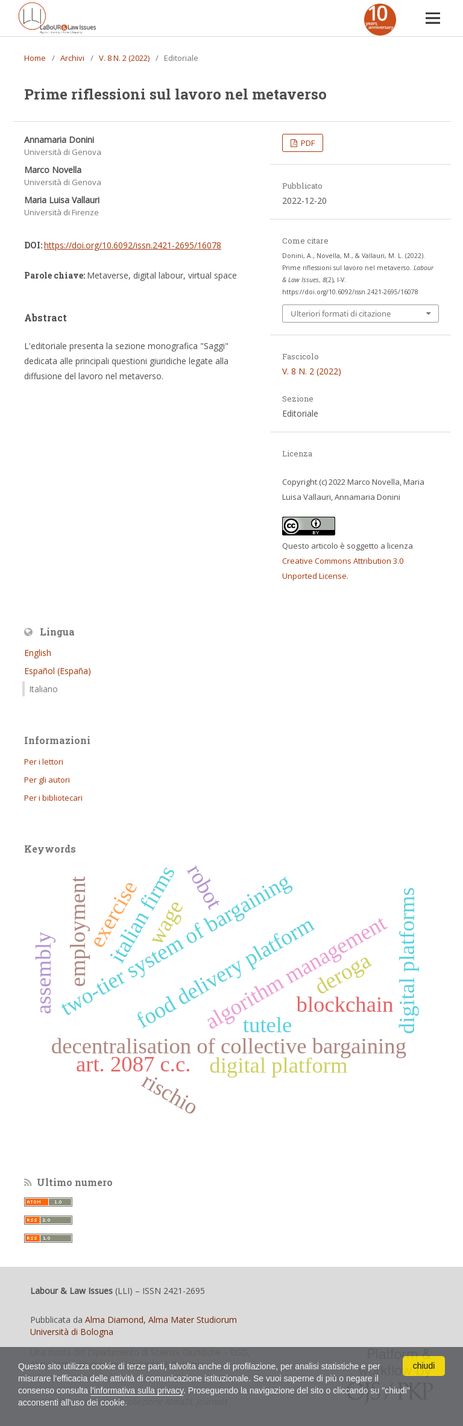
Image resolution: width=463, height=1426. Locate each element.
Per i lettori (43, 761)
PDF (307, 142)
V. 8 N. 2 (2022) (124, 57)
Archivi (72, 57)
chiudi (424, 1366)
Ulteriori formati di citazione (341, 313)
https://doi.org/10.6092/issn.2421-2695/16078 (132, 245)
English (37, 652)
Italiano (43, 689)
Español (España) (57, 671)
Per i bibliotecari (53, 797)
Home (35, 57)
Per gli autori (47, 779)
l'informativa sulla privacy (136, 1390)
